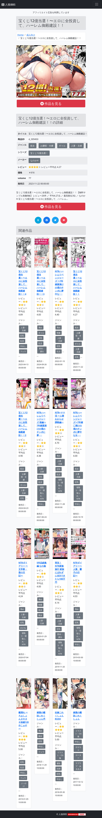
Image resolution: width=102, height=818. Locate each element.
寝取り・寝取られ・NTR (42, 493)
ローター (78, 756)
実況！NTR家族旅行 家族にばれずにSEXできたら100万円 (60, 572)
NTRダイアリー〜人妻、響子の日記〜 (77, 569)
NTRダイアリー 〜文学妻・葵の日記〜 (23, 569)
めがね (23, 628)
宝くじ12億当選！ (39, 153)
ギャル (62, 145)
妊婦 (58, 768)
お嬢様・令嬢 (46, 145)
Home (20, 34)
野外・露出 (42, 350)
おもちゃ (78, 748)
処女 (32, 145)
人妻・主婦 (76, 145)
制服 (58, 332)
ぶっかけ (24, 784)
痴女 (40, 736)
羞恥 (58, 615)
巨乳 (22, 335)
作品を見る (51, 103)
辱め (40, 327)
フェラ (23, 351)
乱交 (22, 341)
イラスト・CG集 (60, 755)
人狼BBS (8, 4)
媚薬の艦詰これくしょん (77, 715)
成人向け (30, 34)
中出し (23, 346)
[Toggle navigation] (96, 4)
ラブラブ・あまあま (78, 766)
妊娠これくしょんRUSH (59, 715)
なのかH (34, 160)
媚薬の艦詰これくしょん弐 (41, 715)
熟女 (40, 615)
